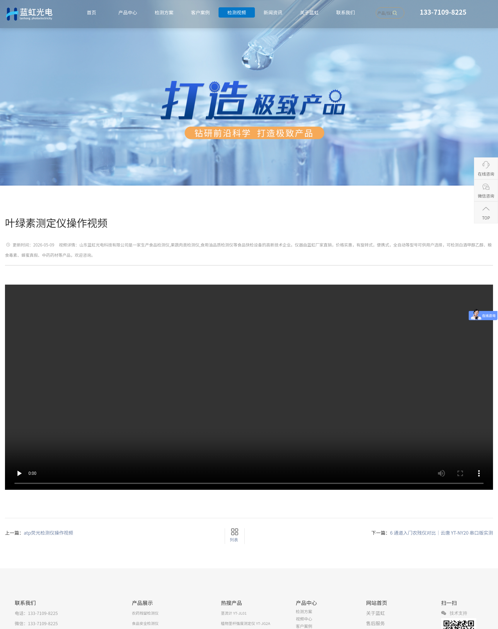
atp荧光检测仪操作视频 (48, 532)
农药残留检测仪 (145, 613)
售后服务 (375, 623)
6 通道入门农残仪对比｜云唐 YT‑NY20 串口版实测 (441, 532)
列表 (234, 540)
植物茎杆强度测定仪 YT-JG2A (245, 623)
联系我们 (345, 12)
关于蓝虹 (309, 12)
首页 (91, 12)
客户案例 (200, 12)
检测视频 (236, 12)
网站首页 (376, 602)
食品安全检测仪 (145, 623)
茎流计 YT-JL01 (234, 613)
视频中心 (304, 619)
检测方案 (164, 12)
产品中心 (127, 12)
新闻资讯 (273, 12)
